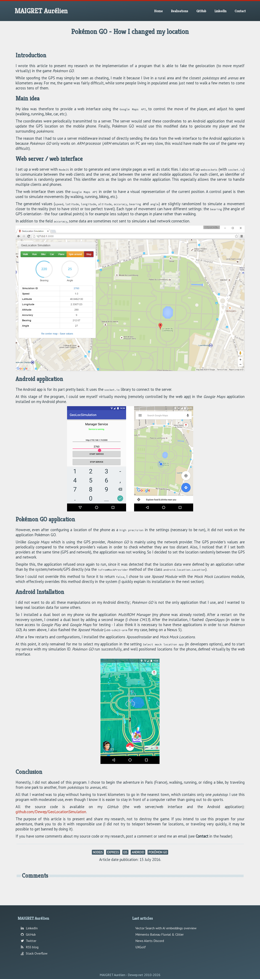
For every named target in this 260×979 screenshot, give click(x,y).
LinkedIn (220, 11)
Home (158, 11)
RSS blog (29, 947)
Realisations (179, 11)
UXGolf (140, 947)
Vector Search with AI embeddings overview (166, 928)
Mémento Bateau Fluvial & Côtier (159, 934)
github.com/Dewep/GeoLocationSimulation (51, 811)
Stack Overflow (34, 953)
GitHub (201, 11)
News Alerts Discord (149, 941)
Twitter (28, 941)
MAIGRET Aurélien (41, 11)
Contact (240, 11)
